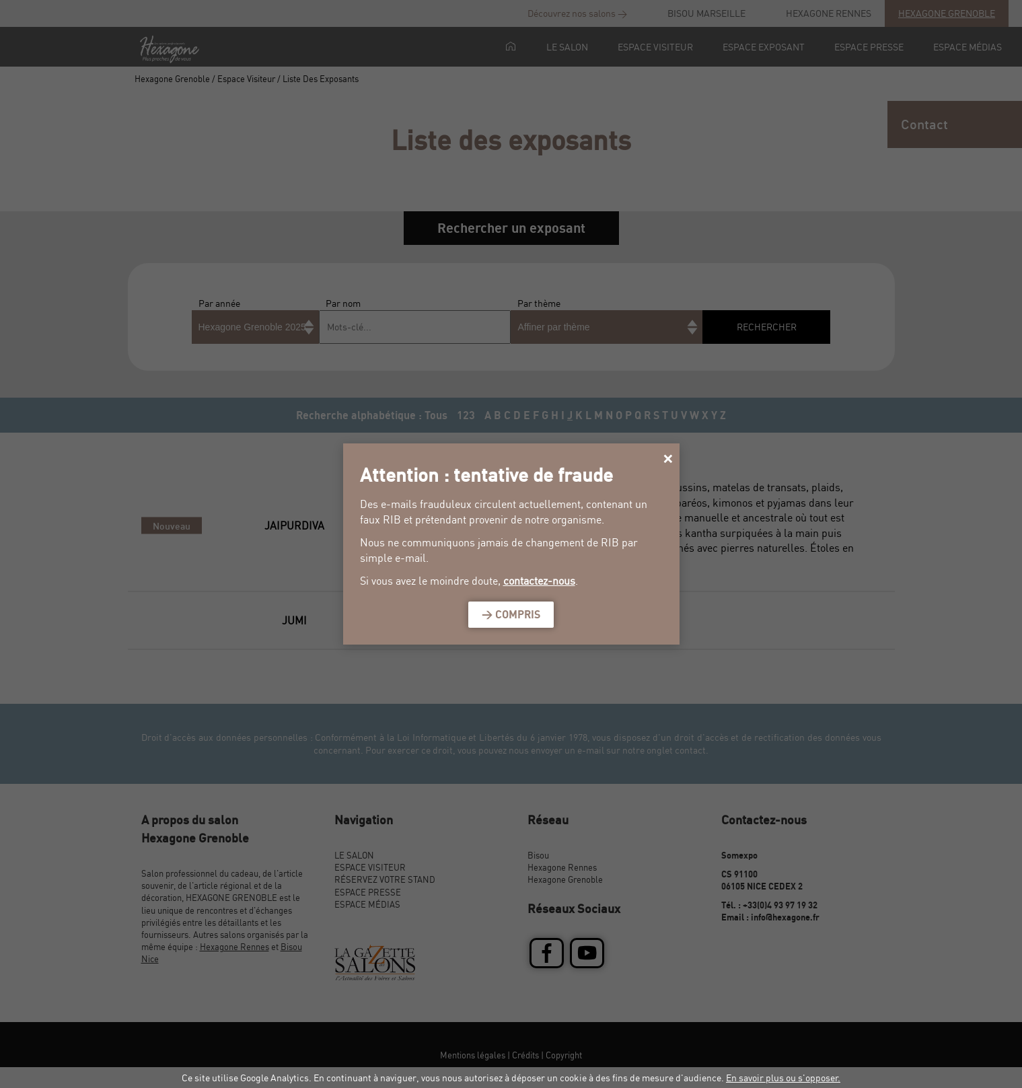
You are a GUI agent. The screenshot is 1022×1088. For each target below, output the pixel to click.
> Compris (511, 614)
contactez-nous (539, 580)
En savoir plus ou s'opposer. (783, 1077)
